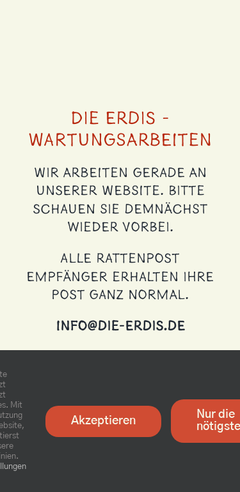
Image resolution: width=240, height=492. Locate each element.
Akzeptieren (103, 421)
